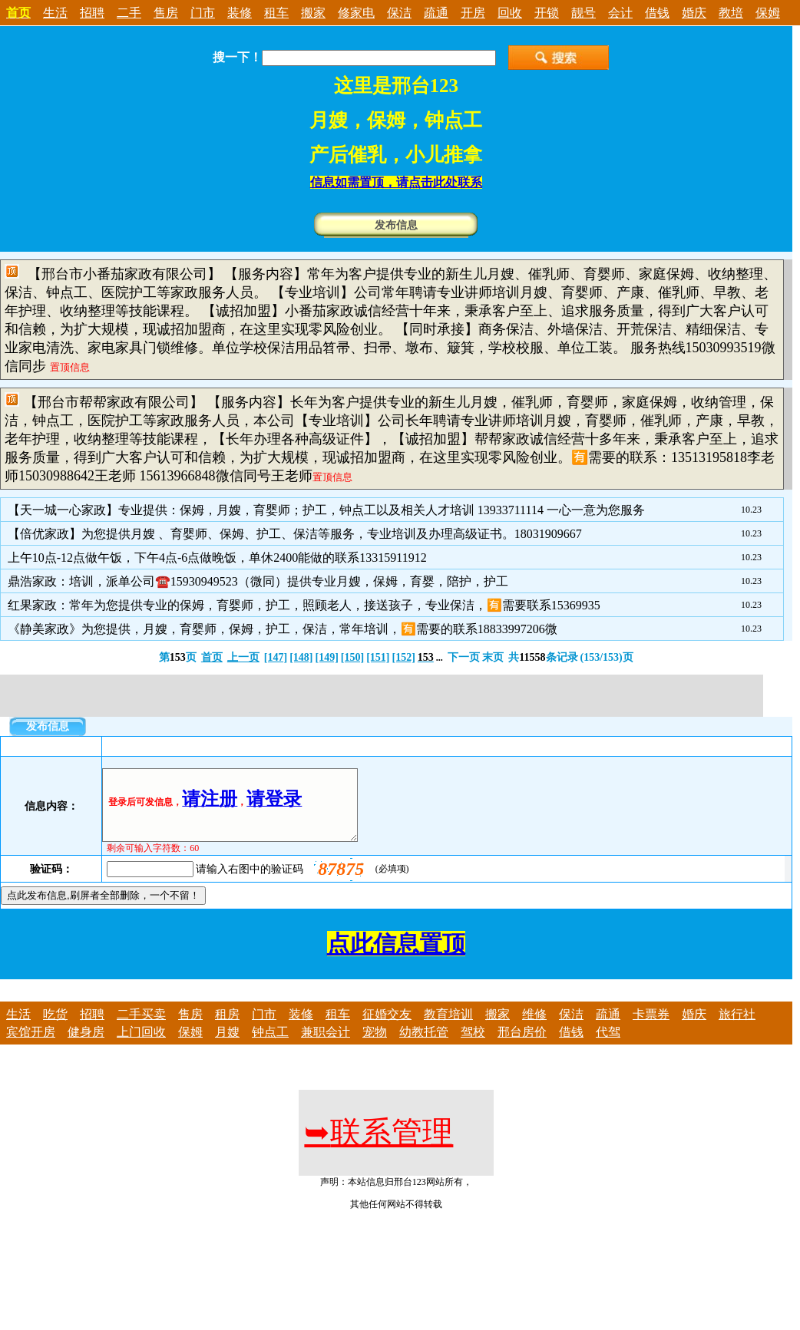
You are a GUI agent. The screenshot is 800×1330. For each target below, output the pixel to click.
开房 (473, 12)
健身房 (86, 1045)
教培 (731, 12)
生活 (55, 12)
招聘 (92, 12)
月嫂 (227, 1045)
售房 (166, 12)
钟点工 (270, 1045)
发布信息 (396, 225)
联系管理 (378, 1146)
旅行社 (737, 1028)
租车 (276, 12)
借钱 (657, 12)
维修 (534, 1028)
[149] (326, 657)
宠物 (374, 1045)
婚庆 (694, 12)
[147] (275, 657)
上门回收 (141, 1045)
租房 (227, 1028)
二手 (129, 12)
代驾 (608, 1045)
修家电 (356, 12)
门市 (202, 12)
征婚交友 (387, 1028)
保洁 (399, 12)
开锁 (546, 12)
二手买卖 (141, 1028)
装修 (239, 12)
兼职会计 (325, 1045)
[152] (403, 657)
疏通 (436, 12)
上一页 (243, 657)
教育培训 (448, 1028)
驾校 (473, 1045)
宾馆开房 (30, 1045)
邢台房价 (522, 1045)
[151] (377, 657)
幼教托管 (423, 1045)
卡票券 (651, 1028)
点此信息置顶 (396, 957)
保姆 (767, 12)
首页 (212, 657)
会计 (620, 12)
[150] (352, 657)
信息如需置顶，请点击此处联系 (396, 182)
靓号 (583, 12)
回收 (510, 12)
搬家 (313, 12)
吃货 (55, 1028)
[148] (300, 657)
